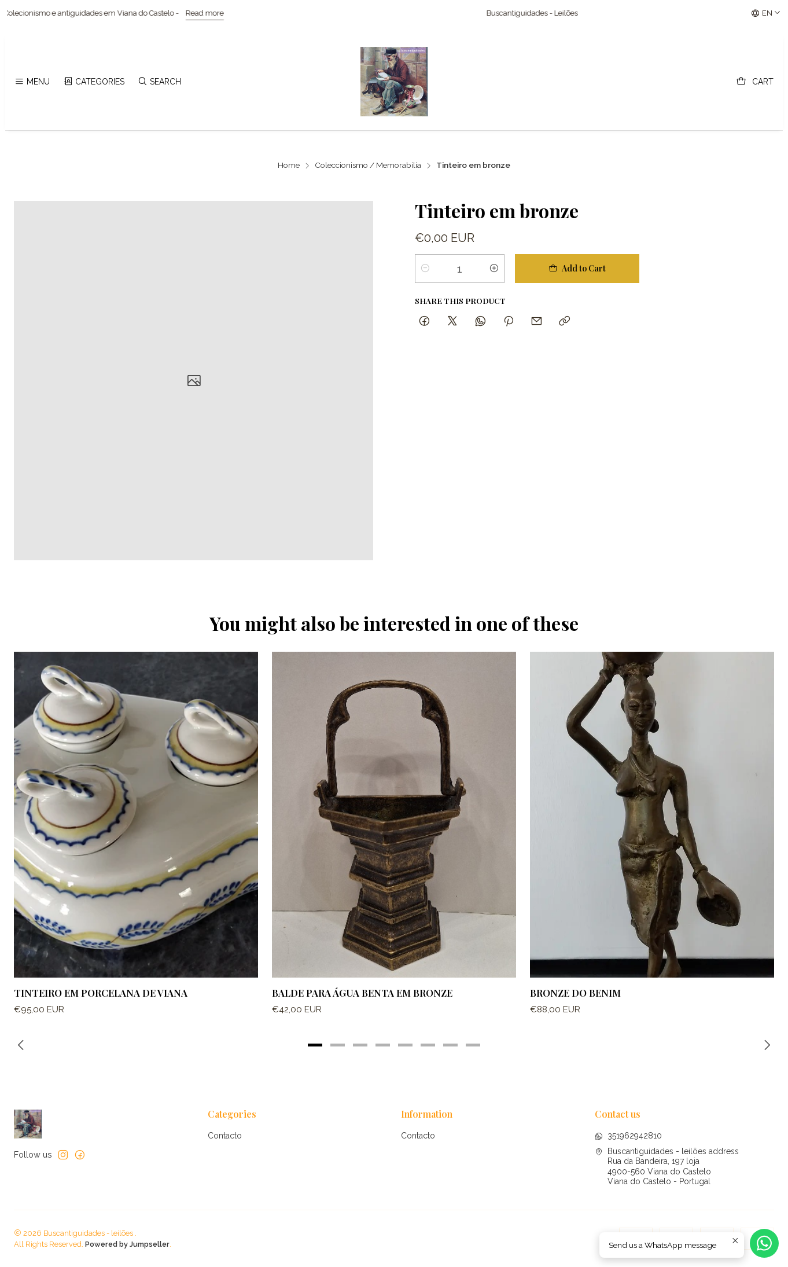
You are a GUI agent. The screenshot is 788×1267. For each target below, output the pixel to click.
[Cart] (755, 82)
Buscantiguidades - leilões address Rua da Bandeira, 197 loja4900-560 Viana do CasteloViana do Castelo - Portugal (667, 1167)
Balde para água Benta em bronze (362, 1021)
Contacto (225, 1135)
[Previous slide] (22, 1045)
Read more (224, 13)
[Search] (159, 82)
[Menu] (32, 82)
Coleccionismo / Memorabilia (368, 165)
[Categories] (93, 82)
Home (289, 165)
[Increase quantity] (494, 268)
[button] (315, 1045)
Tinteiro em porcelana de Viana (100, 1009)
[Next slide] (765, 1045)
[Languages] (766, 13)
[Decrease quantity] (425, 268)
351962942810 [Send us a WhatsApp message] (628, 1135)
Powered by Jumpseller (127, 1244)
